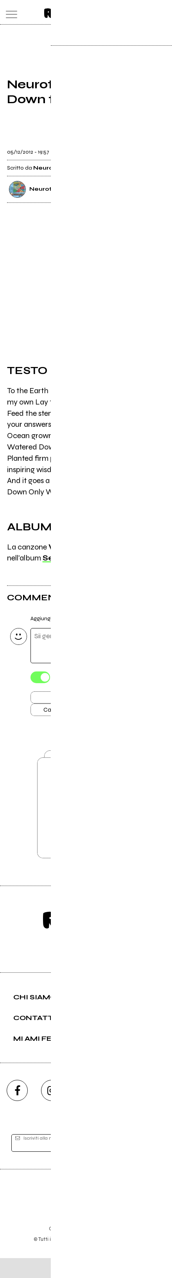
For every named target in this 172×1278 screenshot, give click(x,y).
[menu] (10, 12)
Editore (86, 1213)
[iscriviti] (148, 1162)
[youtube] (86, 1110)
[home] (69, 11)
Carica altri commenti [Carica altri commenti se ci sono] (78, 713)
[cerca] (147, 12)
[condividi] (158, 149)
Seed (54, 558)
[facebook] (17, 1110)
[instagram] (51, 1110)
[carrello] (131, 12)
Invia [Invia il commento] (70, 699)
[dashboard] (163, 12)
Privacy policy (107, 1248)
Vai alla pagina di (86, 823)
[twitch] (120, 1110)
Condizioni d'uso (68, 1248)
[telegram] (154, 1110)
